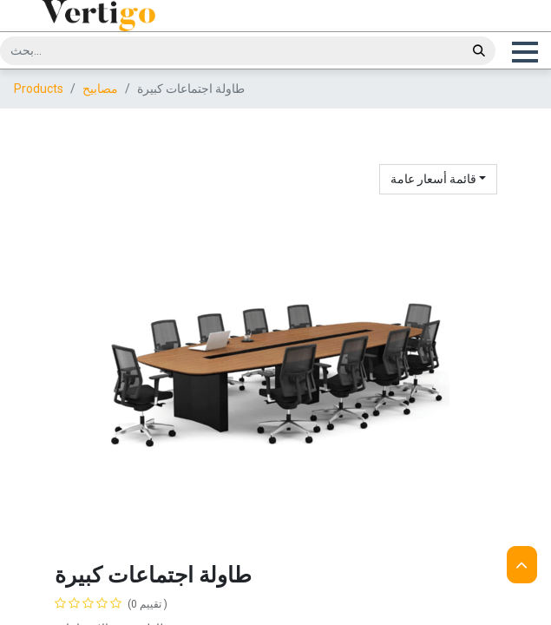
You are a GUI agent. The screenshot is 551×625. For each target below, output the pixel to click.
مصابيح (100, 107)
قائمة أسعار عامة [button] (434, 197)
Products (38, 107)
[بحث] (478, 50)
